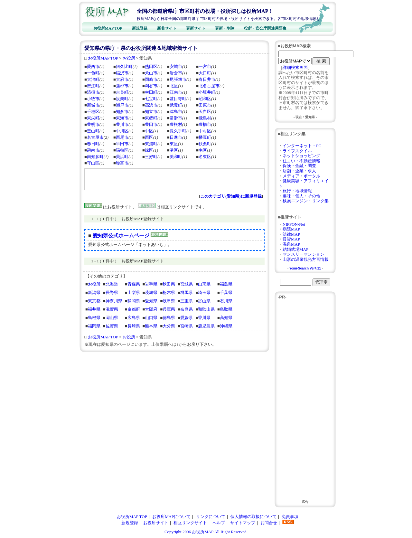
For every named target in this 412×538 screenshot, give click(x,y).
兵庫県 (169, 309)
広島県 (133, 317)
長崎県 (133, 326)
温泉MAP (291, 244)
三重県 (186, 300)
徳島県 (169, 317)
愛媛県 (186, 317)
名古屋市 (95, 137)
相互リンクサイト (190, 522)
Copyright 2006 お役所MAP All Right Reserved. (206, 531)
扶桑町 (205, 143)
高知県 (226, 317)
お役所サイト (155, 522)
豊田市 (151, 124)
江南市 (176, 92)
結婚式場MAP (295, 249)
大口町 (205, 73)
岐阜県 (169, 300)
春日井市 (207, 79)
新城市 (93, 105)
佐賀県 (112, 326)
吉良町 (122, 92)
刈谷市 (151, 85)
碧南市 (93, 150)
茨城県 (151, 292)
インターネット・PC (302, 145)
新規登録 (139, 28)
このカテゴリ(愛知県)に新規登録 (231, 196)
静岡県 (133, 300)
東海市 (122, 118)
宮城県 (186, 284)
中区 (149, 130)
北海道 (112, 284)
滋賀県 (112, 309)
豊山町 (93, 130)
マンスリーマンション (303, 254)
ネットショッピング (301, 155)
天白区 (205, 111)
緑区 (149, 150)
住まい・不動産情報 (301, 160)
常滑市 (176, 118)
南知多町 (95, 156)
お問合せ (268, 522)
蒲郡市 (122, 85)
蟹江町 (93, 85)
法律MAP (291, 234)
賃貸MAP (291, 239)
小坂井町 (207, 92)
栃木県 (169, 292)
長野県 (112, 292)
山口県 (151, 317)
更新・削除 (224, 28)
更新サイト (195, 28)
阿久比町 (124, 66)
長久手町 (178, 130)
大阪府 (151, 309)
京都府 (133, 309)
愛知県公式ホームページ (121, 235)
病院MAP (291, 229)
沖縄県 (226, 326)
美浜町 (122, 156)
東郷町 (151, 118)
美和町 (176, 156)
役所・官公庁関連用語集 (265, 28)
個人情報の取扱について (253, 516)
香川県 (204, 317)
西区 (149, 137)
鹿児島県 (206, 326)
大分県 (169, 326)
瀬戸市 (122, 105)
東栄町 (93, 118)
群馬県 (186, 292)
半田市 (122, 143)
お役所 (129, 58)
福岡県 (94, 326)
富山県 (204, 300)
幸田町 (151, 92)
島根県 (94, 317)
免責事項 (290, 516)
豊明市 (93, 124)
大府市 (122, 79)
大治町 (93, 79)
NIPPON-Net (294, 224)
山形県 (204, 284)
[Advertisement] (161, 179)
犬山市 (151, 73)
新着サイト (166, 28)
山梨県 (133, 292)
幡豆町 (205, 137)
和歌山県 (206, 309)
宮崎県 (186, 326)
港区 (174, 150)
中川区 (122, 130)
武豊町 (176, 105)
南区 (203, 150)
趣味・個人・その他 (301, 195)
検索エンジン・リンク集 (306, 200)
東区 (174, 143)
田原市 (205, 105)
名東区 (205, 156)
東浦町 (151, 143)
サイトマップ (242, 522)
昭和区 (205, 98)
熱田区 (151, 66)
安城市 (176, 66)
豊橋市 (205, 124)
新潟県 (94, 292)
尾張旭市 (178, 79)
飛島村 (205, 118)
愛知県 (151, 300)
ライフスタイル (297, 150)
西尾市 (122, 137)
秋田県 (169, 284)
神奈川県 (114, 300)
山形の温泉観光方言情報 (306, 259)
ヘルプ (218, 522)
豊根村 (176, 124)
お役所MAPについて (171, 516)
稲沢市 (122, 73)
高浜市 (151, 105)
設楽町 (122, 98)
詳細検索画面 (295, 67)
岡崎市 (151, 79)
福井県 (94, 309)
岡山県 (112, 317)
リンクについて (210, 516)
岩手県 (151, 284)
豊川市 (122, 124)
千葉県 (226, 292)
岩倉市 (176, 73)
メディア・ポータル (301, 176)
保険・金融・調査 (299, 165)
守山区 (93, 163)
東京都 (94, 300)
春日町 (93, 143)
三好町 (151, 156)
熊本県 (151, 326)
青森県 (133, 284)
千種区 (93, 111)
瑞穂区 (122, 150)
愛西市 (93, 66)
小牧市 (93, 98)
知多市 (122, 111)
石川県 (226, 300)
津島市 (176, 111)
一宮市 (205, 66)
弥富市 (122, 163)
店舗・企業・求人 (299, 170)
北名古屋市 (209, 85)
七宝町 (151, 98)
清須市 (93, 92)
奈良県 (186, 309)
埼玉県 (204, 292)
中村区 (205, 130)
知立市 (151, 111)
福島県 (226, 284)
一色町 (93, 73)
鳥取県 (226, 309)
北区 (174, 85)
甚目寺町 (178, 98)
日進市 (176, 137)
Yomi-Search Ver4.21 (305, 268)
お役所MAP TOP (107, 28)
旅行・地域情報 (297, 190)
